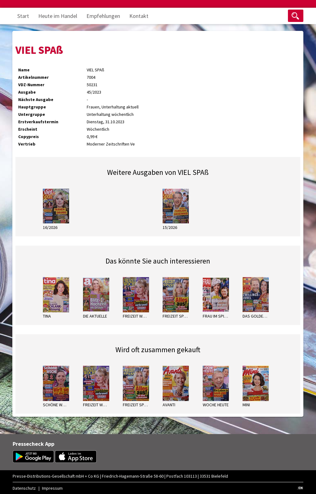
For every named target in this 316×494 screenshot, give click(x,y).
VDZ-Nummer (31, 84)
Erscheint (27, 129)
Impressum (52, 488)
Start (23, 15)
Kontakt (138, 15)
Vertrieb (26, 144)
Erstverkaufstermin (38, 122)
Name (24, 70)
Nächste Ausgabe (35, 99)
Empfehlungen (103, 15)
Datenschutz (24, 488)
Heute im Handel (57, 15)
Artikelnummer (33, 77)
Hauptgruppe (32, 107)
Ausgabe (27, 92)
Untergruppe (31, 114)
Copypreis (28, 136)
